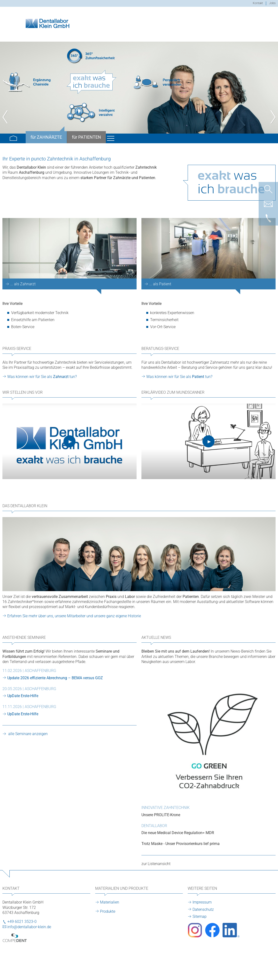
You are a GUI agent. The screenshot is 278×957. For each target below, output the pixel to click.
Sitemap (200, 916)
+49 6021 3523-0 (22, 921)
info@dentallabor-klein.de (29, 927)
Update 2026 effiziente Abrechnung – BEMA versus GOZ (55, 678)
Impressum (202, 902)
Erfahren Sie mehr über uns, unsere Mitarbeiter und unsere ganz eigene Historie (74, 616)
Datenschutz (203, 909)
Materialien (109, 902)
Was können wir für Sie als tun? (42, 376)
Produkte (107, 911)
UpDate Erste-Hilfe (22, 695)
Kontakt (258, 3)
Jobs (272, 3)
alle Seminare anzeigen (27, 733)
